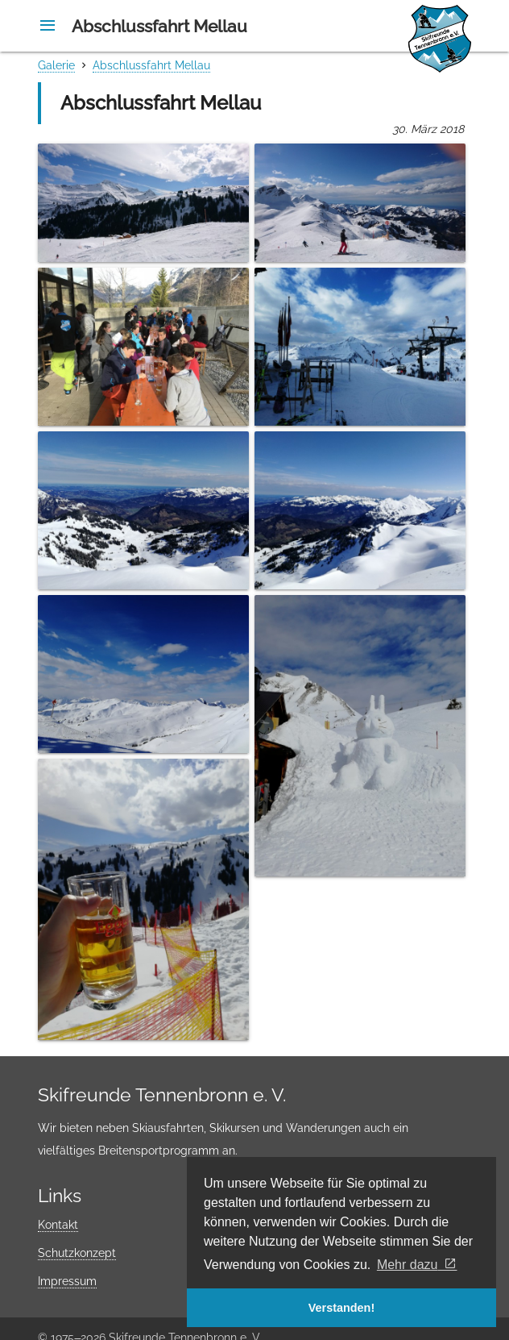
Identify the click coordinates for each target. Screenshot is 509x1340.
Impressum (67, 1281)
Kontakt (58, 1224)
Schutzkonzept (77, 1252)
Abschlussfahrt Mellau (151, 65)
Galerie (56, 65)
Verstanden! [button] (341, 1307)
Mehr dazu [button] (407, 1264)
